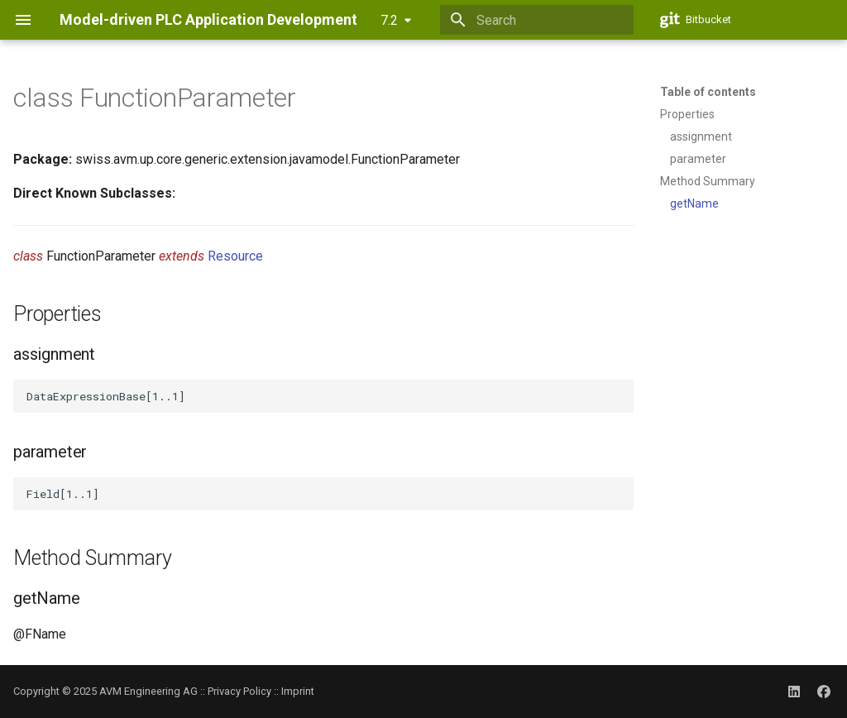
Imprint (297, 691)
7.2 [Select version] (389, 20)
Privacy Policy (239, 691)
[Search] (537, 20)
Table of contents (708, 91)
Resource (235, 256)
